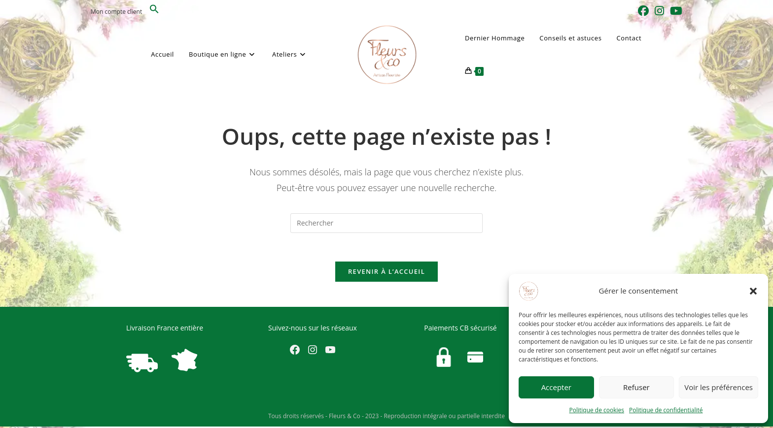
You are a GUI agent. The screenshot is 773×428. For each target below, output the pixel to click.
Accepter (556, 387)
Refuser (636, 387)
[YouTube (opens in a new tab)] (674, 10)
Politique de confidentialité (666, 410)
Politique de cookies (597, 410)
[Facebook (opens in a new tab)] (643, 10)
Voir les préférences (718, 387)
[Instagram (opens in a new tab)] (659, 10)
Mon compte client (116, 11)
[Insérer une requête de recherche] (386, 223)
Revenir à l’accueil (386, 272)
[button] (753, 291)
